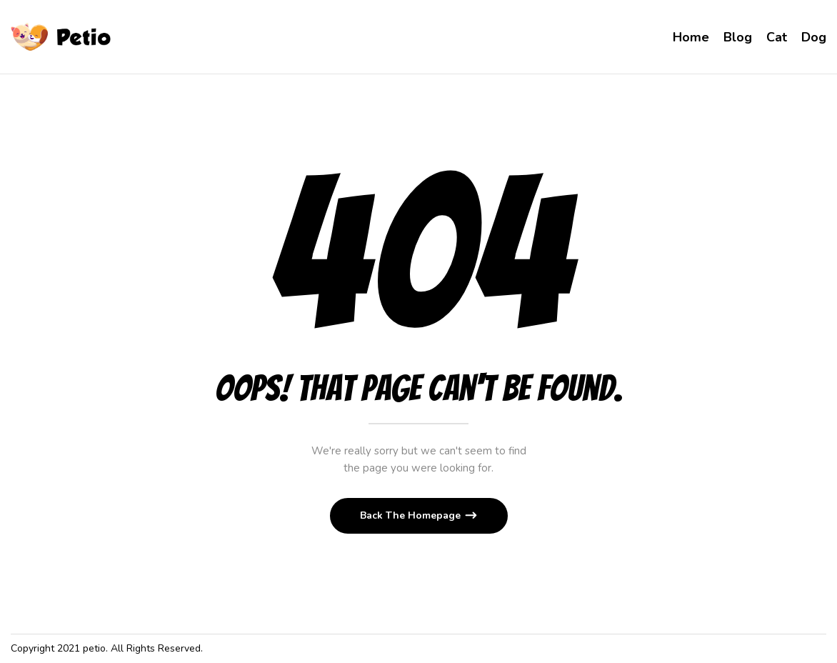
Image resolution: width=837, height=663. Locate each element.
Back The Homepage (411, 515)
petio (94, 648)
